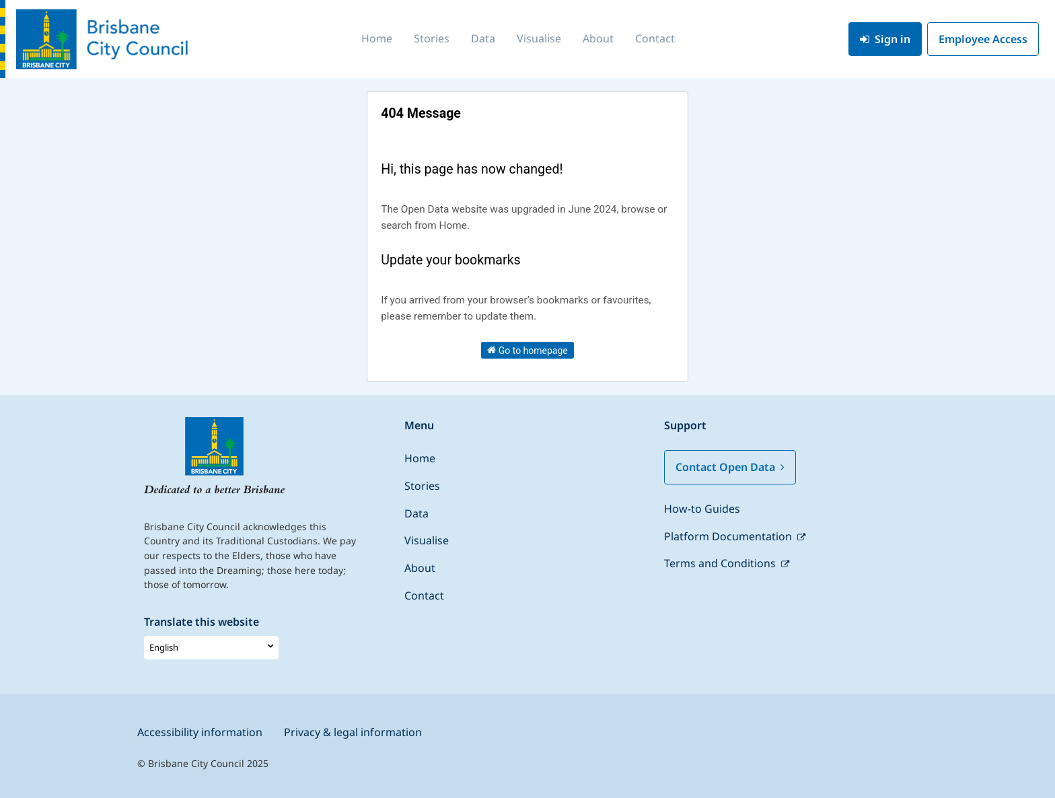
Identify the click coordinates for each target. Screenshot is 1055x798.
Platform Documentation (729, 536)
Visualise (539, 38)
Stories (431, 38)
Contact (655, 38)
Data (483, 38)
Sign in (885, 39)
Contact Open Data (730, 467)
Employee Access (983, 39)
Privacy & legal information (353, 732)
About (598, 38)
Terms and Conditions (721, 563)
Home (376, 38)
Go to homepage (527, 349)
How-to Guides (702, 508)
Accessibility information (199, 732)
